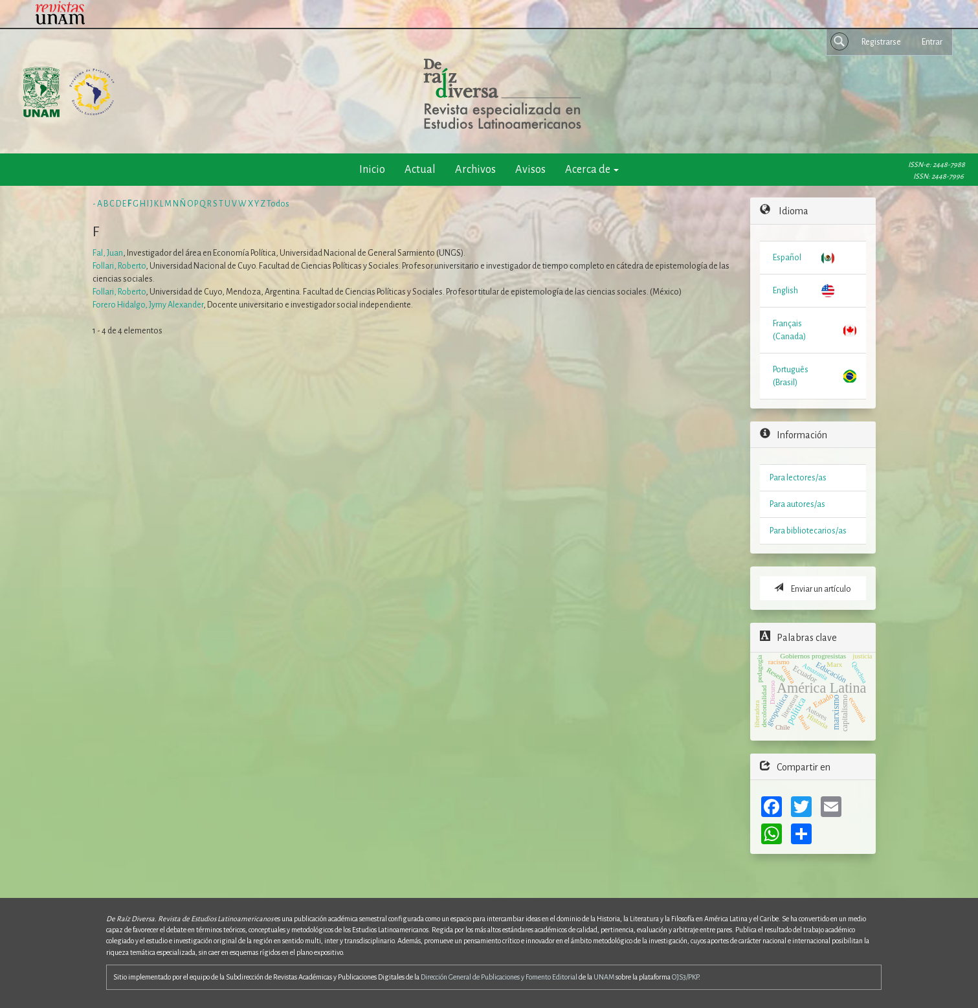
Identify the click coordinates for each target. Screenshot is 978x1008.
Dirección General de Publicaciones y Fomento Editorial (499, 977)
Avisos (530, 169)
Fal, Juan (108, 253)
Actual (420, 169)
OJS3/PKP (685, 977)
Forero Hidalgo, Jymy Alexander (148, 304)
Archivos (475, 169)
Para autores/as (797, 504)
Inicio (372, 169)
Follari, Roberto (119, 266)
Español (787, 257)
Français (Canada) (789, 330)
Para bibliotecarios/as (808, 530)
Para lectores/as (798, 477)
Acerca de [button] (592, 169)
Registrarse (881, 42)
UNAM (604, 977)
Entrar (932, 42)
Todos (278, 203)
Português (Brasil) (790, 376)
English (785, 290)
